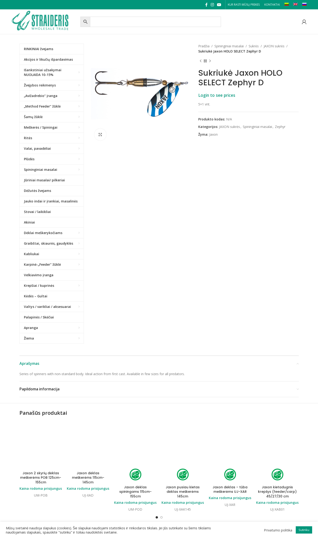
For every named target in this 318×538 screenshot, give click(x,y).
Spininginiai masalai (229, 46)
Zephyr (280, 126)
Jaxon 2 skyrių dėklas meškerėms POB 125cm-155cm (40, 440)
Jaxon (213, 134)
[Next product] (210, 61)
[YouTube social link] (219, 4)
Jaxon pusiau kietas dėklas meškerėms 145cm (183, 454)
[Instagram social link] (212, 4)
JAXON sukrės (274, 46)
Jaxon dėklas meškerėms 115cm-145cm (88, 440)
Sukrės (254, 46)
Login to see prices (216, 95)
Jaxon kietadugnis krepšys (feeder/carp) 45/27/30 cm (277, 454)
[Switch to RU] (304, 4)
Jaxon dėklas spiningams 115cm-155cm (135, 454)
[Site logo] (44, 21)
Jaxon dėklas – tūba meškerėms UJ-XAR (230, 451)
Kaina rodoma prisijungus (40, 450)
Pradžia (204, 46)
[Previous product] (200, 61)
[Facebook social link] (206, 4)
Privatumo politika (278, 530)
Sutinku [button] (304, 530)
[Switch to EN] (295, 4)
